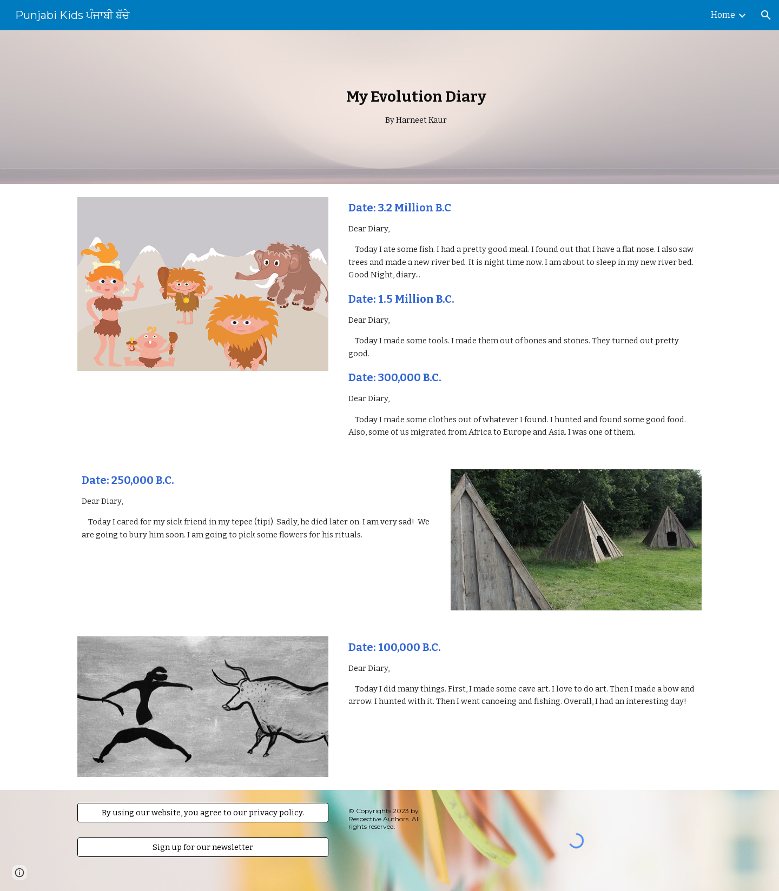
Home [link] (723, 15)
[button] (766, 15)
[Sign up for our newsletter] (203, 847)
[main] (416, 107)
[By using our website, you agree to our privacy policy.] (203, 813)
